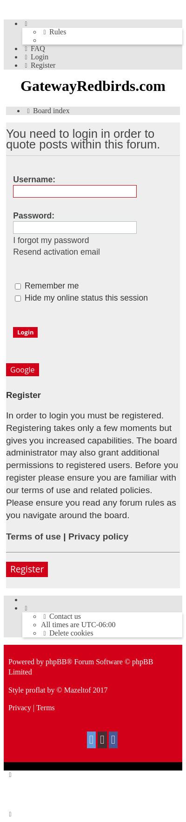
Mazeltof (77, 690)
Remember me (47, 285)
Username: (34, 179)
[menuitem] (53, 32)
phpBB (56, 662)
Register (27, 569)
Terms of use (33, 536)
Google (22, 370)
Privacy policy (98, 536)
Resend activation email (56, 252)
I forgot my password (51, 240)
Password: (33, 215)
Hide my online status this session (81, 297)
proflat (36, 690)
